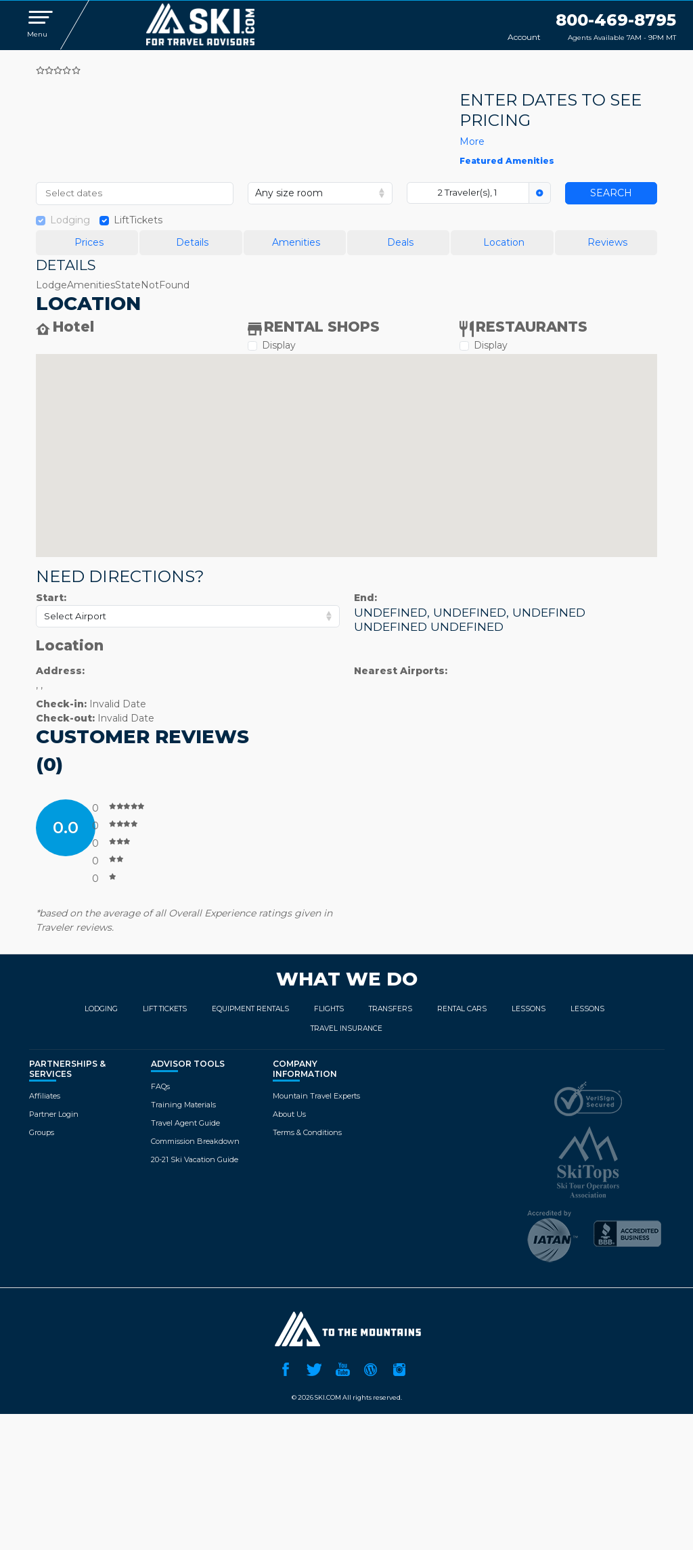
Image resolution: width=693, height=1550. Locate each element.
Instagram (399, 1368)
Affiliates (44, 1096)
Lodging (70, 220)
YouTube (342, 1368)
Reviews (607, 242)
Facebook (285, 1368)
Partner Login (54, 1114)
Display (279, 345)
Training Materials (183, 1104)
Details (192, 242)
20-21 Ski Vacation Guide (194, 1159)
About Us (289, 1114)
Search (611, 193)
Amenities (296, 242)
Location (503, 242)
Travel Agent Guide (185, 1123)
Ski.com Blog (370, 1368)
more (472, 141)
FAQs (160, 1086)
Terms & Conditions (307, 1132)
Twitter (314, 1368)
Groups (41, 1132)
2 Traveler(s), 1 (467, 192)
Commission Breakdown (195, 1141)
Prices (89, 242)
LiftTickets (138, 220)
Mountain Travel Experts (316, 1096)
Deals (400, 242)
